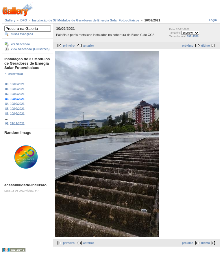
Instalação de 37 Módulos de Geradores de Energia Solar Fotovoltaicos (86, 20)
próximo (187, 45)
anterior (88, 45)
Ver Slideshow (20, 44)
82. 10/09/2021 (15, 94)
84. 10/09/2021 (15, 103)
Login (213, 20)
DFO (23, 20)
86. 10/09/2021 (15, 113)
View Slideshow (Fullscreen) (30, 49)
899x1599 (193, 36)
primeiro (69, 45)
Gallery (10, 20)
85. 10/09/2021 (15, 108)
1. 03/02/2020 (14, 74)
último (205, 45)
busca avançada (22, 34)
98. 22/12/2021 (15, 123)
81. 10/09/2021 (15, 89)
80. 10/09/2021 (15, 84)
